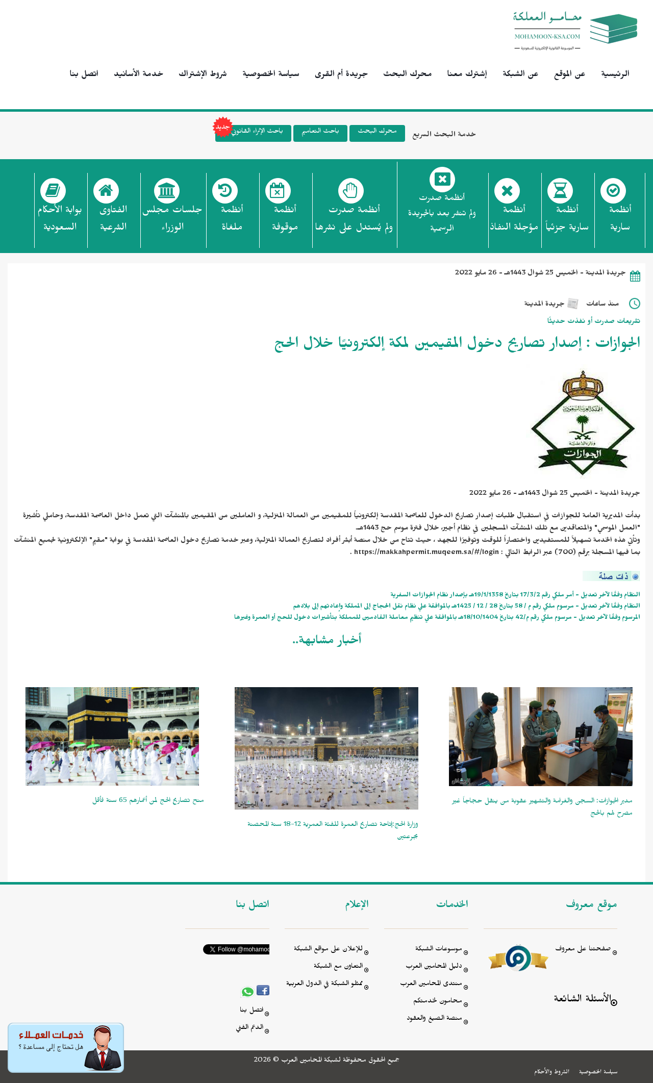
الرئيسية (615, 75)
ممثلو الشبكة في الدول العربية (324, 984)
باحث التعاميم (320, 132)
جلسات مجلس (172, 222)
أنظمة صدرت (354, 222)
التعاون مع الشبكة (338, 967)
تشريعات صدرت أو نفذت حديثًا (593, 322)
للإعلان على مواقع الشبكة (328, 950)
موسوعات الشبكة (438, 950)
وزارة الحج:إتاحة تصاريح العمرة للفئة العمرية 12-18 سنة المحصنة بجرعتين (332, 831)
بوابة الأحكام (59, 222)
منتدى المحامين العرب (431, 984)
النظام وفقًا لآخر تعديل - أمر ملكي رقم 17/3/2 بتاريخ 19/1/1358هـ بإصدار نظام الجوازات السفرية (515, 596)
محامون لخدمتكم (437, 1002)
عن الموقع (570, 75)
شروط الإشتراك (203, 75)
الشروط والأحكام (551, 1072)
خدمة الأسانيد (138, 75)
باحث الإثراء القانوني (249, 133)
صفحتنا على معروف (583, 950)
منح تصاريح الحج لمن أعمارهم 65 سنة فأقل (148, 801)
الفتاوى (113, 222)
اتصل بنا (84, 75)
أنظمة (620, 222)
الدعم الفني (249, 1028)
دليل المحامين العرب (434, 967)
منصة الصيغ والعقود (434, 1019)
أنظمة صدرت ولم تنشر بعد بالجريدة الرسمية (442, 215)
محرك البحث (407, 75)
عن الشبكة (521, 75)
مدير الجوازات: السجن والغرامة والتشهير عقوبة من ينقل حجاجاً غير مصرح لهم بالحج (542, 808)
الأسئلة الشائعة (582, 1000)
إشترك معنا (467, 75)
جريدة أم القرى (341, 75)
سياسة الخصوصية (270, 75)
